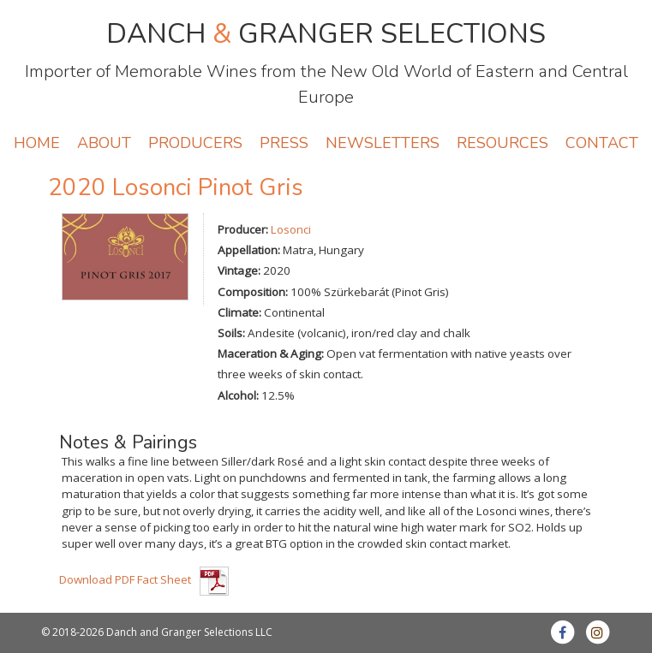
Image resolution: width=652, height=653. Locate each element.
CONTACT (601, 143)
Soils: (231, 333)
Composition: (253, 292)
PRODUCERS (195, 143)
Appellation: (249, 250)
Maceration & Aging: (271, 353)
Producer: (243, 229)
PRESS (284, 143)
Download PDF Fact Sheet (125, 579)
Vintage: (239, 270)
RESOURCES (502, 143)
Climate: (239, 312)
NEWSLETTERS (383, 143)
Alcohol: (238, 395)
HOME (37, 143)
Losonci (291, 229)
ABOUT (104, 143)
